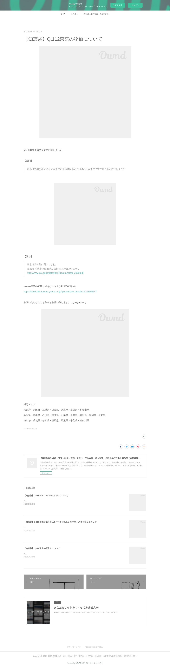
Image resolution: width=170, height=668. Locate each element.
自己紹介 (74, 14)
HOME (62, 14)
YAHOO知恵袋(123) (30, 428)
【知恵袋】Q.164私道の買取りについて (42, 548)
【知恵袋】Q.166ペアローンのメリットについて (46, 495)
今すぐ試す (117, 5)
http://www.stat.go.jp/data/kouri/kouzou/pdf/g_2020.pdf (55, 273)
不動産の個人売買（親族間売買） (97, 14)
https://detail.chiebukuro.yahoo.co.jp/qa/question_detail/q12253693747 (60, 291)
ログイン (135, 5)
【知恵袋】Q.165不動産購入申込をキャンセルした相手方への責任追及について (60, 522)
